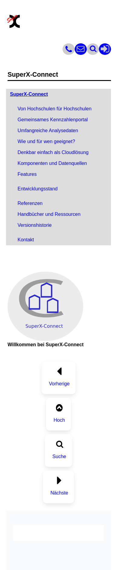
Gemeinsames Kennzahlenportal (53, 119)
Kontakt (26, 239)
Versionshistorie (35, 225)
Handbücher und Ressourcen (49, 214)
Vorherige (59, 383)
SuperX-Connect (29, 94)
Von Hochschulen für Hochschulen (55, 108)
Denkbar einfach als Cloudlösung (53, 152)
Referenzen (30, 203)
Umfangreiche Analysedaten (48, 130)
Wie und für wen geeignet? (46, 141)
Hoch (59, 420)
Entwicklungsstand (38, 188)
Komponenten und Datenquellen (52, 163)
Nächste (59, 492)
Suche (59, 456)
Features (27, 174)
